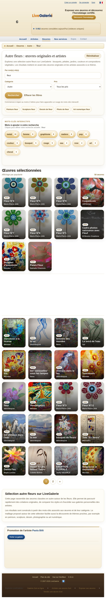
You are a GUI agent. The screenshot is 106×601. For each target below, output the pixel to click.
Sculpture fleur (28, 109)
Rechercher (13, 95)
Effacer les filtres (33, 95)
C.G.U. (71, 577)
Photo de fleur (63, 109)
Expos (73, 39)
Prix (55, 82)
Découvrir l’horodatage (84, 17)
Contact (83, 39)
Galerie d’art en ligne (35, 588)
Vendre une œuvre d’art (53, 592)
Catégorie (9, 82)
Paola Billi (38, 530)
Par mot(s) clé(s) (12, 70)
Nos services (60, 39)
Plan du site (45, 577)
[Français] (101, 2)
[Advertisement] (53, 294)
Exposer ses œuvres (87, 588)
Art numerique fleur (81, 109)
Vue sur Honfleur (59, 577)
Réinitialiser (93, 56)
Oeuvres (46, 39)
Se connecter (84, 2)
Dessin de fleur (46, 109)
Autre (29, 46)
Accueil (22, 39)
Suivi (93, 2)
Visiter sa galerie (16, 537)
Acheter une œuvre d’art (61, 588)
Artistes (34, 39)
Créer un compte (70, 2)
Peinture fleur (12, 109)
